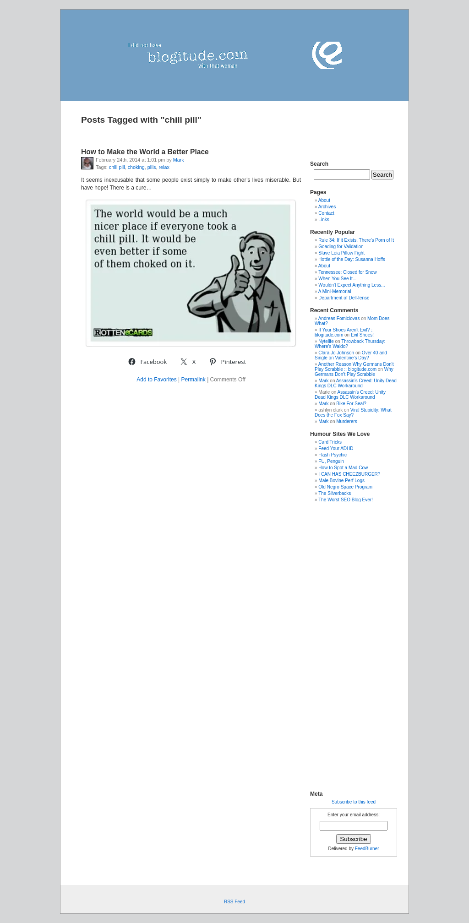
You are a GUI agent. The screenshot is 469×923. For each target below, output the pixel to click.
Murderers (346, 421)
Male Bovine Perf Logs (341, 480)
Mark (178, 160)
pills (151, 167)
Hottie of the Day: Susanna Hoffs (351, 259)
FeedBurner (367, 848)
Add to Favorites (156, 379)
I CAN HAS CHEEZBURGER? (349, 474)
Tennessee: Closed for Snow (347, 272)
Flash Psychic (332, 454)
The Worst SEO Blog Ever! (345, 499)
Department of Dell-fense (343, 297)
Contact (326, 213)
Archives (327, 206)
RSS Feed (234, 901)
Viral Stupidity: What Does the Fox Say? (353, 412)
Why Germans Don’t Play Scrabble (354, 372)
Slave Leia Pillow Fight (341, 252)
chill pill (117, 167)
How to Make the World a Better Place (145, 152)
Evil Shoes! (362, 334)
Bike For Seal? (351, 403)
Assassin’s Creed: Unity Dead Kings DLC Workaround (356, 383)
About (324, 200)
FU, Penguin (331, 461)
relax (163, 167)
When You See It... (337, 278)
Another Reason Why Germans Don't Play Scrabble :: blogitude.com (354, 367)
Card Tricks (330, 442)
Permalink (193, 379)
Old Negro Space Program (345, 486)
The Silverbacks (334, 493)
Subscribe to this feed (354, 801)
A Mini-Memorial (334, 291)
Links (323, 219)
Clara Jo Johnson (336, 352)
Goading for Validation (340, 246)
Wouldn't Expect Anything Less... (351, 285)
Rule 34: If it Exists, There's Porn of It (356, 240)
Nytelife (325, 341)
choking (136, 167)
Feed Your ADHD (335, 448)
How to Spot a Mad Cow (343, 467)
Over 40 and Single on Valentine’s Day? (351, 355)
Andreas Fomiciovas (339, 318)
